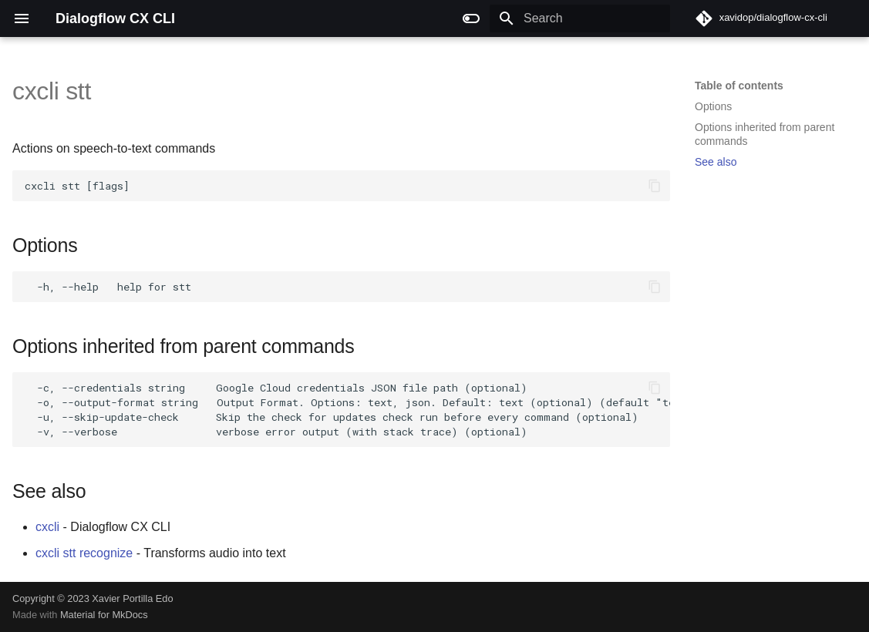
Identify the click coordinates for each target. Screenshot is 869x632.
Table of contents (739, 85)
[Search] (580, 18)
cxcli (47, 526)
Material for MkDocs (104, 614)
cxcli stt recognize (84, 553)
